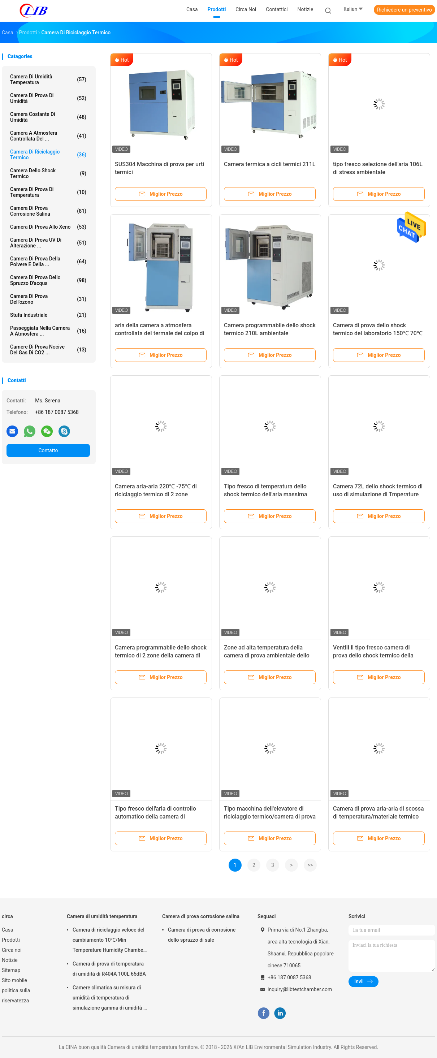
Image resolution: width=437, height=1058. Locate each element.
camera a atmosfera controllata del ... (48, 136)
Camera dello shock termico (48, 173)
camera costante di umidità (48, 117)
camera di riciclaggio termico (48, 154)
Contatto (48, 450)
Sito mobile (14, 980)
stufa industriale (48, 315)
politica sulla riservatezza (16, 995)
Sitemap (11, 970)
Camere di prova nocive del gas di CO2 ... (48, 349)
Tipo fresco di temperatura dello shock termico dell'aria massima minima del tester (265, 494)
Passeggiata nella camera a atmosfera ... (48, 331)
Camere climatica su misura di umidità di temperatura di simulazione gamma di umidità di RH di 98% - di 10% (110, 999)
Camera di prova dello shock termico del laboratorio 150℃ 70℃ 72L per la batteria (378, 333)
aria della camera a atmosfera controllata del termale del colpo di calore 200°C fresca (159, 333)
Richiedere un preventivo (404, 10)
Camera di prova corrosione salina (48, 211)
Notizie (10, 960)
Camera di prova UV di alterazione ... (48, 243)
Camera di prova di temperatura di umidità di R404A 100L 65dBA (109, 969)
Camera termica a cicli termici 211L (270, 164)
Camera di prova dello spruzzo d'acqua (48, 280)
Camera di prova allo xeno (48, 226)
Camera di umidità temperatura (48, 79)
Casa (7, 930)
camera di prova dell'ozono (48, 299)
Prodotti (11, 940)
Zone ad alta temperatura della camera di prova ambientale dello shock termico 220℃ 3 (267, 655)
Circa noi (12, 950)
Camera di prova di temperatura (48, 192)
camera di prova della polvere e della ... (48, 261)
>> (310, 865)
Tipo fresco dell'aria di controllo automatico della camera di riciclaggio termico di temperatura (158, 816)
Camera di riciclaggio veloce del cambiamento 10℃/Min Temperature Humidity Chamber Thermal (109, 941)
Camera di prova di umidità (48, 98)
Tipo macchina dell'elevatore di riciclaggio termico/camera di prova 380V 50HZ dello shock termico (270, 816)
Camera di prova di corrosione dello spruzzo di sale (201, 935)
